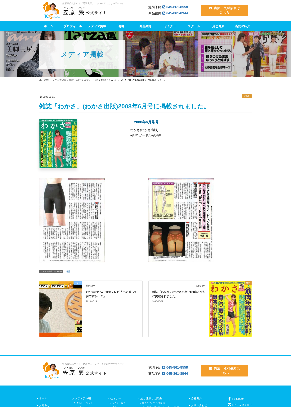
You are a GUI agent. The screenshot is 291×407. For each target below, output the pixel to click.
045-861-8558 (178, 7)
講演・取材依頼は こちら (224, 10)
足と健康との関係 (151, 398)
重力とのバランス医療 (153, 403)
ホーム (43, 398)
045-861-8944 (178, 13)
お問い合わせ (199, 405)
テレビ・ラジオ (85, 403)
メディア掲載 (83, 398)
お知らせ (44, 405)
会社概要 (196, 398)
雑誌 (246, 96)
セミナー (115, 398)
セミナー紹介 (119, 403)
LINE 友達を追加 (240, 404)
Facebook (235, 398)
